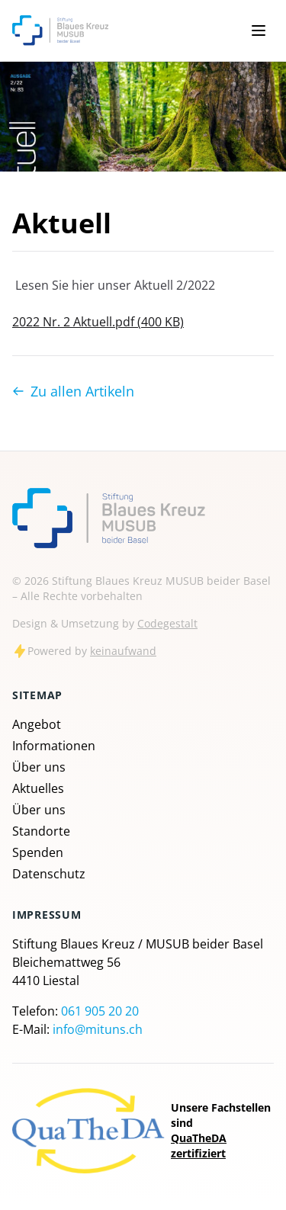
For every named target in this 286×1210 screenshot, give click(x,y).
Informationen (53, 745)
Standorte (41, 831)
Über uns (39, 767)
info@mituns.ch (98, 1029)
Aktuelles (38, 788)
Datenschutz (48, 873)
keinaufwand (123, 651)
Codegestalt (167, 623)
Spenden (37, 852)
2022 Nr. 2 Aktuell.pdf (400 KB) (98, 321)
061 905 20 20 (100, 1011)
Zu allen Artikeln (73, 391)
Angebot (36, 724)
